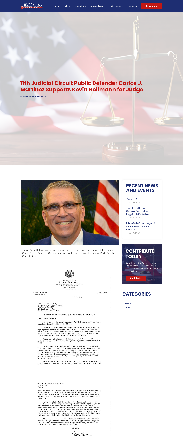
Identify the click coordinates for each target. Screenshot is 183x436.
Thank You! (131, 200)
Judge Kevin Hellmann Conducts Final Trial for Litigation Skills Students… (139, 212)
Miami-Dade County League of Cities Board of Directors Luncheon (140, 227)
